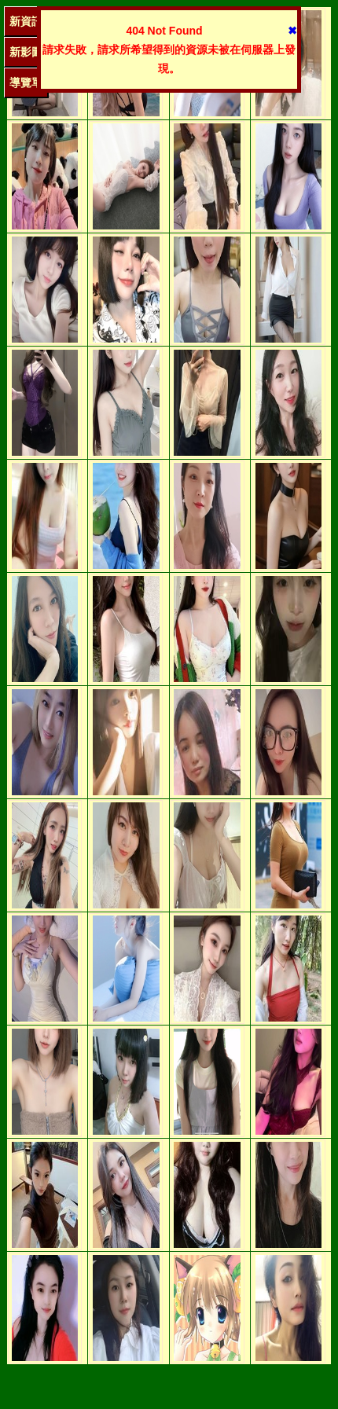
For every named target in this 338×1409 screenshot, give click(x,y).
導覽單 (25, 82)
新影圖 (25, 52)
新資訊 (25, 21)
